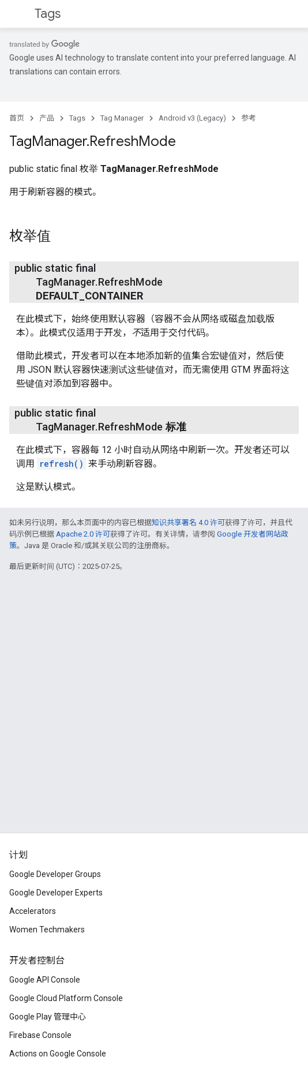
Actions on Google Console (57, 1053)
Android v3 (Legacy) (192, 118)
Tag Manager (122, 118)
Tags (48, 13)
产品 (46, 118)
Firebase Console (40, 1035)
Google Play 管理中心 (47, 1016)
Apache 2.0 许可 (83, 534)
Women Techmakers (47, 929)
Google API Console (44, 979)
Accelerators (32, 911)
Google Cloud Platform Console (66, 998)
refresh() (61, 463)
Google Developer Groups (55, 874)
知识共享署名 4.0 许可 (188, 522)
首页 (16, 118)
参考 (248, 118)
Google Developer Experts (56, 892)
